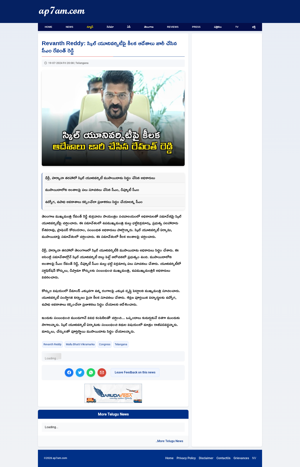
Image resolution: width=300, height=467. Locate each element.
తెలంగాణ (148, 26)
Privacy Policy (186, 458)
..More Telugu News (169, 441)
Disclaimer (206, 458)
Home (48, 26)
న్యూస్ (90, 26)
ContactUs (223, 458)
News (69, 26)
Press (196, 26)
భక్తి (253, 26)
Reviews (173, 26)
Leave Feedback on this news (135, 372)
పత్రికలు (218, 26)
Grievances (241, 458)
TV (237, 26)
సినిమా (110, 26)
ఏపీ (128, 26)
